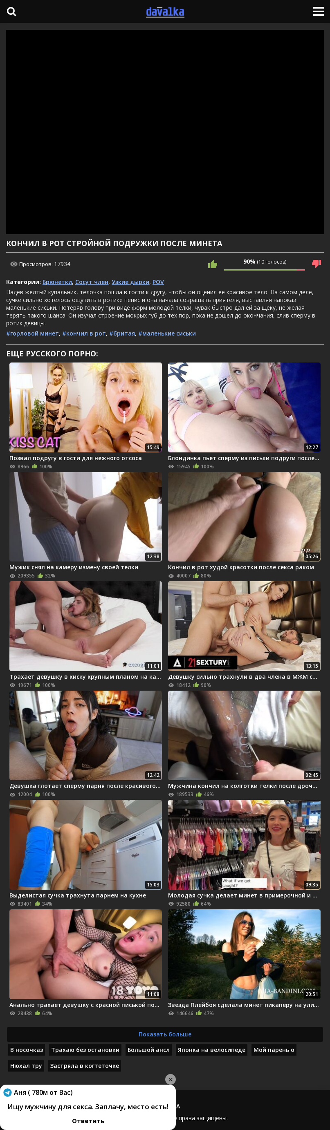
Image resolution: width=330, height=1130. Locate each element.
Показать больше (165, 1034)
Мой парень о (274, 1050)
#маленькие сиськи (167, 333)
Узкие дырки (130, 282)
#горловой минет (32, 333)
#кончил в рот (84, 333)
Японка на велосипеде (211, 1050)
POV (158, 282)
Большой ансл (149, 1050)
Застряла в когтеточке (84, 1066)
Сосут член (91, 282)
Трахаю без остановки (85, 1050)
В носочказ (26, 1050)
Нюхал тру (26, 1066)
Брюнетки (57, 282)
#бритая (122, 333)
